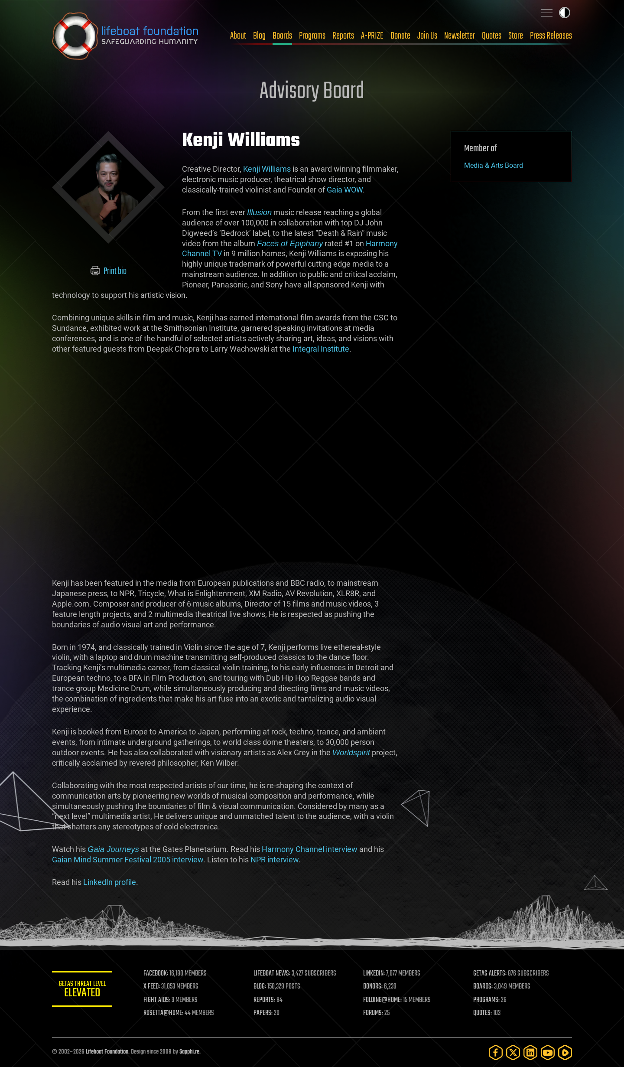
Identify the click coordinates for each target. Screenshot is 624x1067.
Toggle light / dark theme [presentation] (564, 12)
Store (515, 36)
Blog (259, 36)
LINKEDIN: (374, 973)
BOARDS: (483, 986)
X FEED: (152, 986)
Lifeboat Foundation (107, 1052)
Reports (343, 36)
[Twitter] (513, 1052)
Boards (282, 36)
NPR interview (274, 859)
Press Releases (551, 36)
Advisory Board (312, 92)
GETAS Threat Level (82, 990)
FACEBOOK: (156, 973)
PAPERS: (263, 1013)
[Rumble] (565, 1052)
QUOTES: (482, 1013)
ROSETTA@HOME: (164, 1013)
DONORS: (373, 986)
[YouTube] (548, 1052)
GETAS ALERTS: (490, 973)
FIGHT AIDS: (157, 1000)
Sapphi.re (189, 1052)
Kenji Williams (267, 168)
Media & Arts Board (493, 165)
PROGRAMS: (486, 1000)
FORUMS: (374, 1013)
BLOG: (260, 986)
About (238, 36)
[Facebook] (496, 1052)
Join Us (427, 36)
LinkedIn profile (109, 882)
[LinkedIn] (530, 1052)
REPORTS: (264, 1000)
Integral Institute (320, 348)
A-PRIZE (372, 36)
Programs (312, 36)
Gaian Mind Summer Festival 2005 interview (127, 859)
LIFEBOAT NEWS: (272, 973)
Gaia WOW (345, 189)
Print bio (109, 271)
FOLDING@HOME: (383, 1000)
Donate (400, 36)
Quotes (491, 36)
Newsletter (459, 36)
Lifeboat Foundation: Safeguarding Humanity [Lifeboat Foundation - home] (125, 36)
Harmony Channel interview (310, 849)
